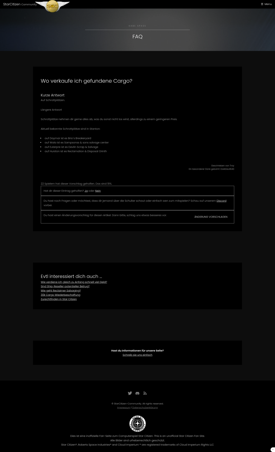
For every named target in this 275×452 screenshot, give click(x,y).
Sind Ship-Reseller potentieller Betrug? (65, 286)
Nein (98, 191)
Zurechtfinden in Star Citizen (59, 299)
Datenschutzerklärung (145, 407)
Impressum (123, 407)
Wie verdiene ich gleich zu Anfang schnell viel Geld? (74, 282)
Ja (86, 191)
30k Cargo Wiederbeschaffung (60, 295)
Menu (268, 4)
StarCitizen (20, 4)
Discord (222, 201)
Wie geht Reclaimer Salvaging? (61, 290)
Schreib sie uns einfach (137, 355)
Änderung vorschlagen (210, 217)
